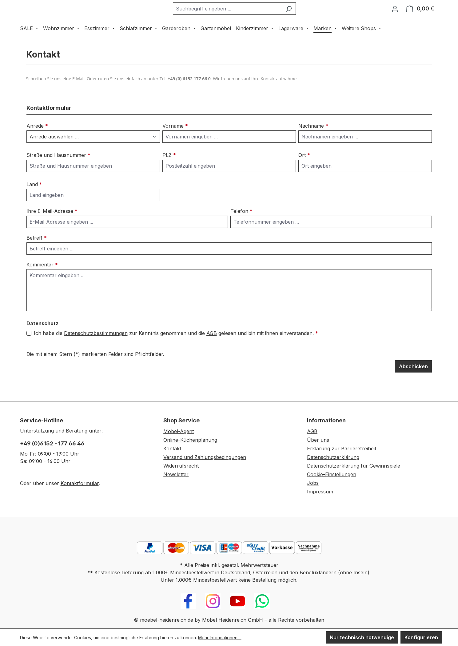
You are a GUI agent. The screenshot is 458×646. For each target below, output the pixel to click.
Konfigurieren (421, 637)
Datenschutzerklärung (333, 457)
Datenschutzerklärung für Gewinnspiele (353, 466)
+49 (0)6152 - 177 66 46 (52, 443)
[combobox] (242, 16)
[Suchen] (304, 16)
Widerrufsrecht (181, 466)
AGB (211, 349)
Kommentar (42, 280)
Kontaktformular (80, 483)
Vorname (175, 142)
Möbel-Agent (178, 431)
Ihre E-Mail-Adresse (52, 227)
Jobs (313, 483)
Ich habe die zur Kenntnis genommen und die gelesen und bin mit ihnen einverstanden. (176, 349)
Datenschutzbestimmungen (96, 349)
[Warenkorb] (420, 16)
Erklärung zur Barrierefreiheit (341, 448)
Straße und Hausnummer (58, 171)
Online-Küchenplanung (190, 440)
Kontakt (172, 448)
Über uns (318, 440)
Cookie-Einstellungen (331, 474)
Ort (304, 171)
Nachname (313, 142)
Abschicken (413, 382)
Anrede (37, 142)
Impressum (320, 491)
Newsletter (176, 474)
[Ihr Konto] (395, 16)
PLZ (169, 171)
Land (34, 200)
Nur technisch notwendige (362, 637)
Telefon (241, 227)
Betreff (36, 254)
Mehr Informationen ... (219, 637)
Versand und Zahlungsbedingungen (204, 457)
